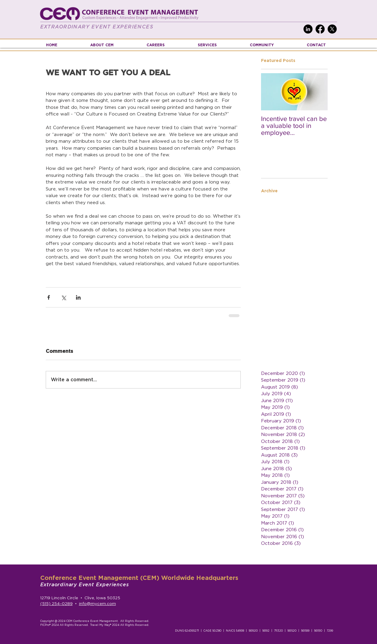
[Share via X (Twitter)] (63, 297)
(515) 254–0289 (56, 604)
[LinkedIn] (308, 29)
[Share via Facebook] (48, 297)
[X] (332, 29)
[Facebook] (320, 29)
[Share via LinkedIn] (78, 297)
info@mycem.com (97, 604)
